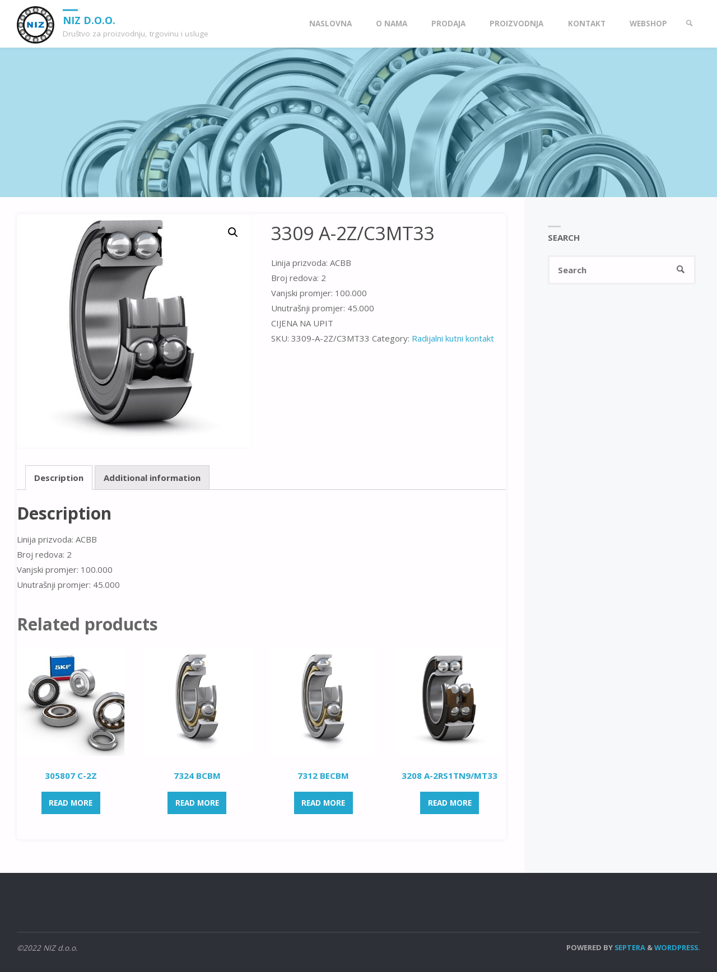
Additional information (152, 477)
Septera (629, 947)
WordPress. (677, 947)
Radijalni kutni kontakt (453, 338)
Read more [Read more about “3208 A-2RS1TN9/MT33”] (450, 803)
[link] (689, 24)
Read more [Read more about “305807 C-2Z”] (70, 803)
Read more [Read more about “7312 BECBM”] (323, 803)
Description (58, 477)
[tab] (58, 477)
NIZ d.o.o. (89, 19)
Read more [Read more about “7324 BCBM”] (197, 803)
